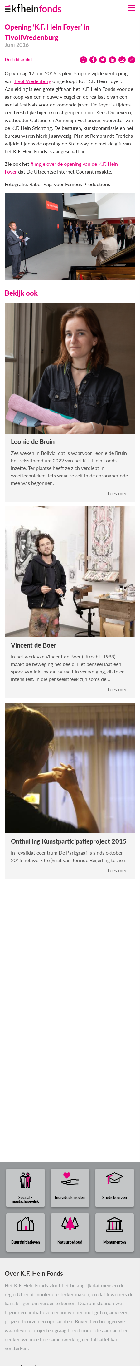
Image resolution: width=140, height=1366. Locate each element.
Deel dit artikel (18, 59)
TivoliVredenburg (32, 81)
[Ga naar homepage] (41, 6)
